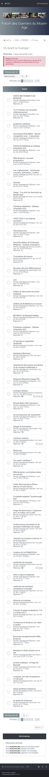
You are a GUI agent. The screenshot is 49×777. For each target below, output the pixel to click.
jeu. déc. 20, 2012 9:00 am (27, 370)
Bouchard (31, 100)
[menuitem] (7, 3)
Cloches (16, 182)
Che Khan (31, 114)
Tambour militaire (20, 438)
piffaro (30, 345)
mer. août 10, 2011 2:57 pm (23, 656)
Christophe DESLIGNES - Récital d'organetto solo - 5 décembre (26, 135)
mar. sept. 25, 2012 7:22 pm (26, 406)
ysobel (30, 515)
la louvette (32, 667)
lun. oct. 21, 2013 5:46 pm (27, 271)
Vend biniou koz (20, 231)
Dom (30, 258)
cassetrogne (32, 270)
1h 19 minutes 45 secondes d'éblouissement (25, 111)
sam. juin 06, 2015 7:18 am (26, 185)
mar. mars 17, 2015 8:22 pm (26, 211)
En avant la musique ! (16, 48)
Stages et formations (22, 426)
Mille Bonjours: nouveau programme (23, 159)
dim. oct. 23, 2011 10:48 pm (26, 555)
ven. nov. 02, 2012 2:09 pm (27, 382)
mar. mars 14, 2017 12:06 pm (26, 127)
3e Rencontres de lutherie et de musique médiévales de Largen (26, 525)
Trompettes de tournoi (23, 256)
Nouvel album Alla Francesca (25, 403)
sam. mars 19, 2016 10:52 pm (26, 163)
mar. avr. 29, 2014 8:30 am (22, 248)
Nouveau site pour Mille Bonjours (27, 268)
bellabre (31, 440)
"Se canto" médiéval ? (22, 460)
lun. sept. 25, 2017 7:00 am (26, 115)
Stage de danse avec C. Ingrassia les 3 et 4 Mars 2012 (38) (27, 511)
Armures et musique (22, 600)
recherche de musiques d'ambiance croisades (23, 587)
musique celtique (20, 391)
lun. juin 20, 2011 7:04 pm (27, 703)
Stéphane (31, 126)
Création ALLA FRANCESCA (25, 552)
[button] (18, 81)
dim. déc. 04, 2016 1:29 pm (26, 139)
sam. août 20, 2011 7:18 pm (26, 641)
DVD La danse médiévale (23, 575)
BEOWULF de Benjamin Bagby (26, 315)
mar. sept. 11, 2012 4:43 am (27, 429)
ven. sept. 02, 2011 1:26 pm (26, 627)
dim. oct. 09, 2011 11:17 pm (26, 577)
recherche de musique (22, 562)
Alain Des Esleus (34, 655)
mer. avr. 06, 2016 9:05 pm (26, 151)
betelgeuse (32, 381)
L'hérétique (32, 501)
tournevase (32, 702)
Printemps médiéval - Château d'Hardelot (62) (26, 328)
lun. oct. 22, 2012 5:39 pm (23, 394)
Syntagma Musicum (21, 353)
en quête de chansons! (22, 700)
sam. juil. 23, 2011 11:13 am (27, 668)
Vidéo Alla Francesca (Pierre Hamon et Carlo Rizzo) (25, 485)
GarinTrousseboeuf (35, 393)
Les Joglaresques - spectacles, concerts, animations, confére (26, 171)
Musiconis (17, 450)
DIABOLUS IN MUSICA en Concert (27, 304)
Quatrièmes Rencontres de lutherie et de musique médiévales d (28, 366)
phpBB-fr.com (15, 774)
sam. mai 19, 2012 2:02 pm (26, 477)
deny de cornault (34, 247)
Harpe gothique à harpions (24, 689)
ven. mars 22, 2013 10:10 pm (26, 332)
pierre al (31, 543)
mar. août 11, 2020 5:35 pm (26, 101)
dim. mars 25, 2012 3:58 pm (27, 501)
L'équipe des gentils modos (23, 54)
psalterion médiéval (21, 124)
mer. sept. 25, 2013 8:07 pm (26, 283)
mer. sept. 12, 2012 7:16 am (27, 417)
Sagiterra (31, 138)
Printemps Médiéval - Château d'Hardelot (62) (26, 207)
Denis (30, 174)
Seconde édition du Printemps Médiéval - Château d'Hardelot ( (26, 243)
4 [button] (29, 81)
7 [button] (35, 81)
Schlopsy (31, 223)
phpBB (12, 773)
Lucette (31, 529)
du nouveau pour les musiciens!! (26, 415)
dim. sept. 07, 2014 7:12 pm (26, 233)
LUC (15, 280)
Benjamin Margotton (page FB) (26, 379)
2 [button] (24, 81)
